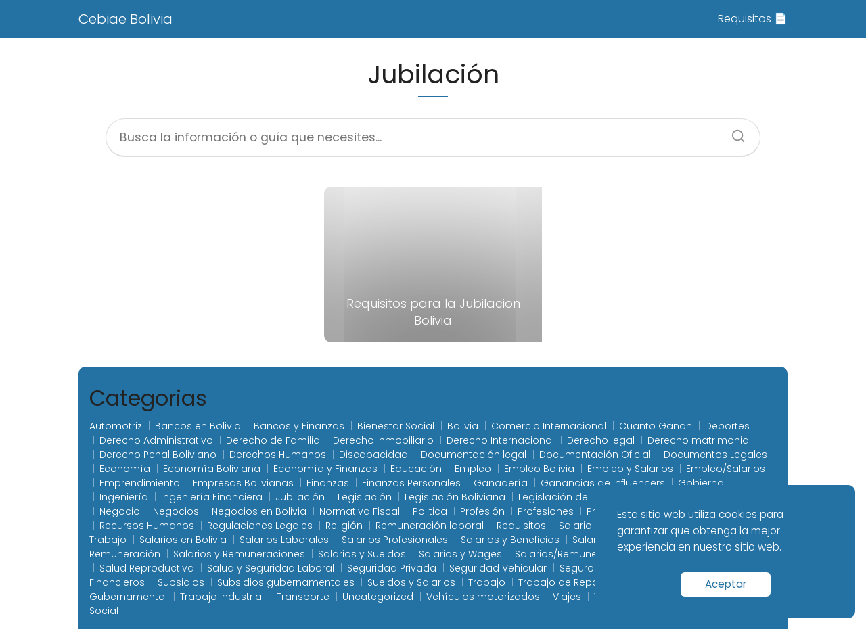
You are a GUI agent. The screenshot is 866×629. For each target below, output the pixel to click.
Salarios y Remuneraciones (239, 554)
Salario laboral (594, 525)
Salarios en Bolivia (183, 539)
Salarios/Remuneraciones (577, 554)
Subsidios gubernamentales (286, 582)
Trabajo (486, 582)
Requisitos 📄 (753, 18)
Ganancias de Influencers (603, 483)
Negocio (119, 511)
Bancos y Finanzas (299, 426)
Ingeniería (123, 497)
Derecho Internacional (500, 440)
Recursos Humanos (146, 525)
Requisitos (521, 525)
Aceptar (725, 584)
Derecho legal (601, 440)
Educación (416, 468)
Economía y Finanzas (325, 468)
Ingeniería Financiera (212, 497)
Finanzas (327, 483)
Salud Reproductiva (146, 568)
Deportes (727, 426)
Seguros (579, 568)
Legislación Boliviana (455, 497)
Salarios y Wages (460, 554)
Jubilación (300, 497)
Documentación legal (473, 454)
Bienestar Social (395, 426)
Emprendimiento (139, 483)
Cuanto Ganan (655, 426)
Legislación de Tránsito (573, 497)
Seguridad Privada (391, 568)
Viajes (567, 596)
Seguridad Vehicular (498, 568)
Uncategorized (377, 596)
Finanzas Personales (411, 483)
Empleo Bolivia (539, 468)
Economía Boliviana (211, 468)
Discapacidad (373, 454)
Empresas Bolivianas (243, 483)
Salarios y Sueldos (362, 554)
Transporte (303, 596)
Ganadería (501, 483)
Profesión (482, 511)
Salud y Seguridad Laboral (270, 568)
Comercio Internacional (548, 426)
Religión (344, 525)
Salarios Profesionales (395, 539)
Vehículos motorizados (483, 596)
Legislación (365, 497)
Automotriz (115, 426)
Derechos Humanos (277, 454)
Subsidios (181, 582)
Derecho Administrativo (156, 440)
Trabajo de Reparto (565, 582)
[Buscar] (733, 131)
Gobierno (701, 483)
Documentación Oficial (595, 454)
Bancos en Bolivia (198, 426)
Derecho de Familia (273, 440)
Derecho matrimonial (699, 440)
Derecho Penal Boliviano (157, 454)
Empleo (473, 468)
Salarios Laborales (284, 539)
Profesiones (546, 511)
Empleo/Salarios (725, 468)
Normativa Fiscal (359, 511)
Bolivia (462, 426)
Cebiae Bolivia (125, 18)
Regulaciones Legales (260, 525)
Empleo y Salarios (630, 468)
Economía (124, 468)
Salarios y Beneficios (510, 539)
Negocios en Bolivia (259, 511)
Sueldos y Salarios (411, 582)
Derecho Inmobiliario (383, 440)
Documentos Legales (715, 454)
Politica (430, 511)
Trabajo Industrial (222, 596)
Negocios (176, 511)
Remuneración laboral (429, 525)
